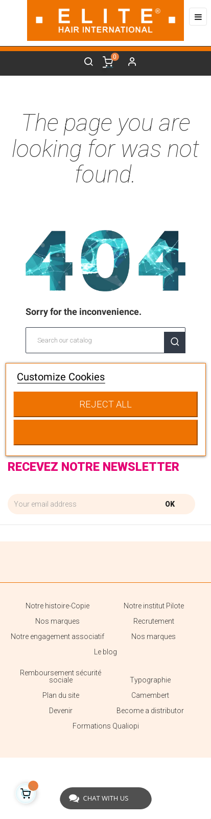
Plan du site (60, 695)
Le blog (105, 652)
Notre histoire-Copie (57, 606)
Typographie (150, 680)
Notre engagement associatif (57, 636)
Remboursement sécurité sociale (60, 676)
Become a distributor (150, 711)
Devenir (61, 711)
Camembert (150, 695)
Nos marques (57, 621)
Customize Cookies (61, 377)
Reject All (105, 404)
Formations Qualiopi (106, 726)
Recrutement (153, 621)
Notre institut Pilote (154, 606)
